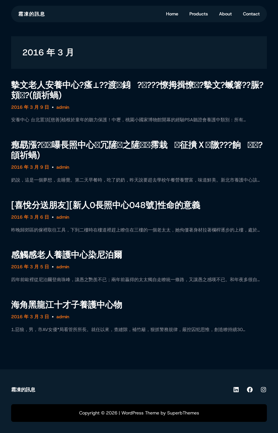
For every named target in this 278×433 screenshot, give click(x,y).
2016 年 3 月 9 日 (30, 107)
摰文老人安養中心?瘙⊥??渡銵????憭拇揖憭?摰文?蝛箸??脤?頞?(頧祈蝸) (137, 90)
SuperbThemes (183, 413)
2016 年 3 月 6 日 (30, 217)
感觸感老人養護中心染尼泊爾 (66, 255)
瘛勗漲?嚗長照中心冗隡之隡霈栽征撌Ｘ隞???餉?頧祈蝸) (137, 150)
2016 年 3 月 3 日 (30, 317)
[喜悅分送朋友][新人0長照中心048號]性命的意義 (105, 205)
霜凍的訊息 (31, 14)
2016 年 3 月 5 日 (30, 267)
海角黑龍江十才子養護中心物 (66, 305)
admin (62, 107)
